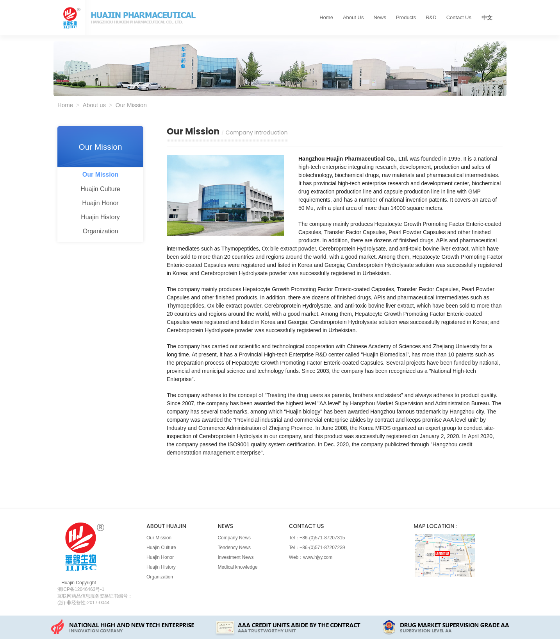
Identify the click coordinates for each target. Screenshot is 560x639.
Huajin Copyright (78, 582)
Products (406, 17)
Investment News (235, 557)
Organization (100, 231)
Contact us (458, 17)
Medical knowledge (237, 567)
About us (353, 17)
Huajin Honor (100, 203)
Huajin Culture (100, 189)
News (379, 17)
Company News (234, 538)
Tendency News (234, 547)
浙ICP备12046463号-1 (80, 589)
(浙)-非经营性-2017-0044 (83, 602)
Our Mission (100, 174)
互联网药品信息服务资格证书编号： (94, 596)
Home (326, 17)
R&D (431, 17)
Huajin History (100, 217)
